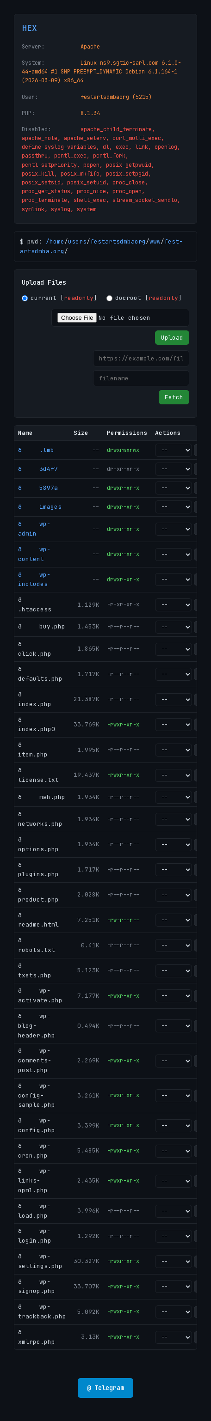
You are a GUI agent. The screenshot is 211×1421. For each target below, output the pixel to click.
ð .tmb (36, 450)
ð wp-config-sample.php (36, 1095)
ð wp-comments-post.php (34, 1060)
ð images (40, 507)
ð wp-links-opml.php (34, 1180)
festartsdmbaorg (118, 241)
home (57, 241)
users (77, 241)
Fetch (174, 397)
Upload (172, 338)
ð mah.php (41, 797)
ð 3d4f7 (38, 469)
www (155, 241)
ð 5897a (38, 488)
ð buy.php (41, 626)
